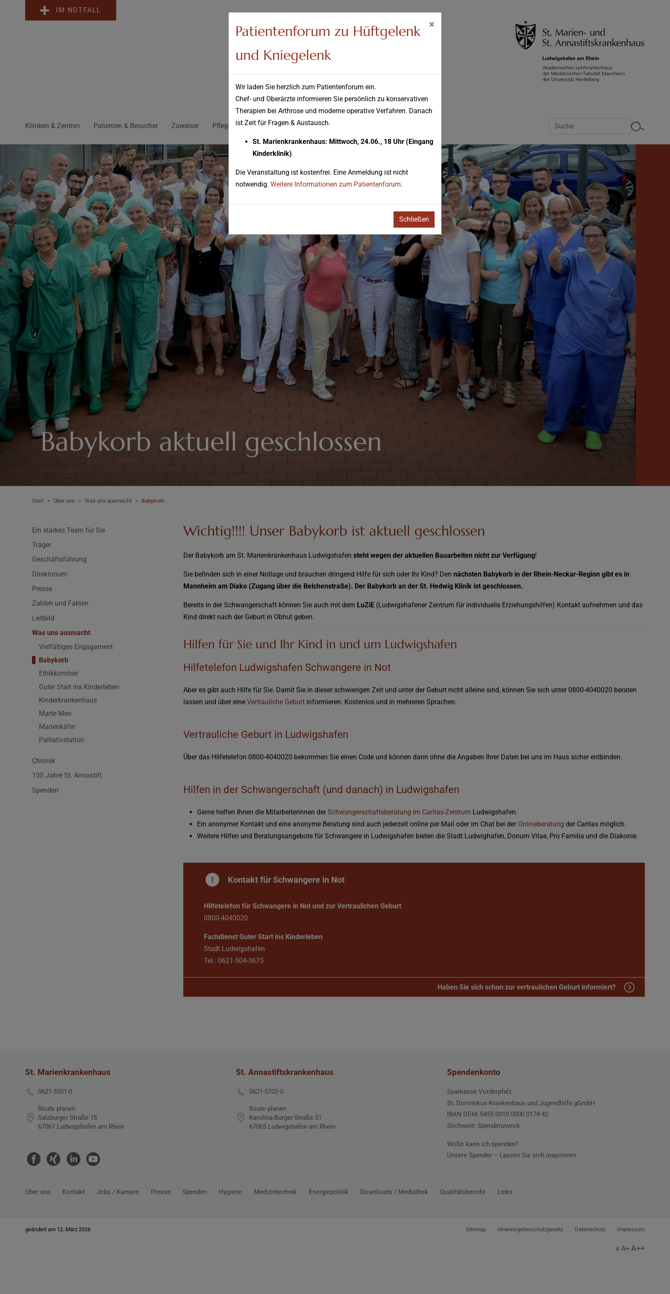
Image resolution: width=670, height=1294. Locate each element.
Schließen (414, 219)
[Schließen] (431, 24)
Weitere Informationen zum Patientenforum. (336, 184)
